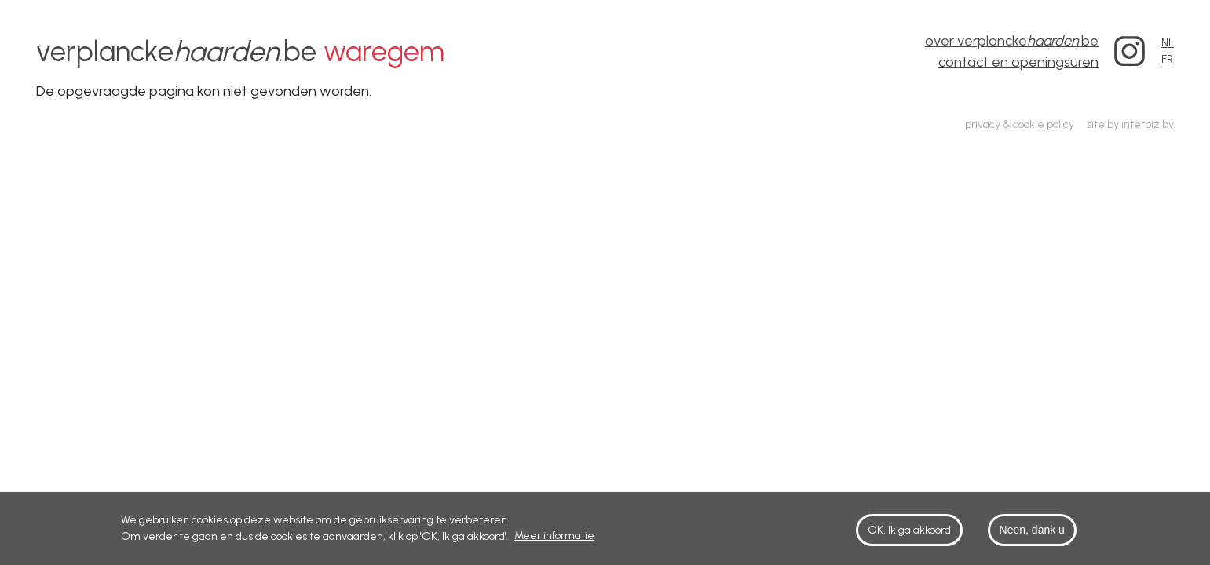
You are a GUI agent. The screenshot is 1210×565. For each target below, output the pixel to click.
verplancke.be (240, 51)
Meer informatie (554, 540)
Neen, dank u (1032, 534)
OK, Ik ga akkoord (909, 534)
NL (1167, 42)
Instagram (1130, 51)
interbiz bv (1147, 124)
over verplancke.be (1012, 40)
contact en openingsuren (1018, 62)
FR (1167, 59)
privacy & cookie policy (1019, 124)
